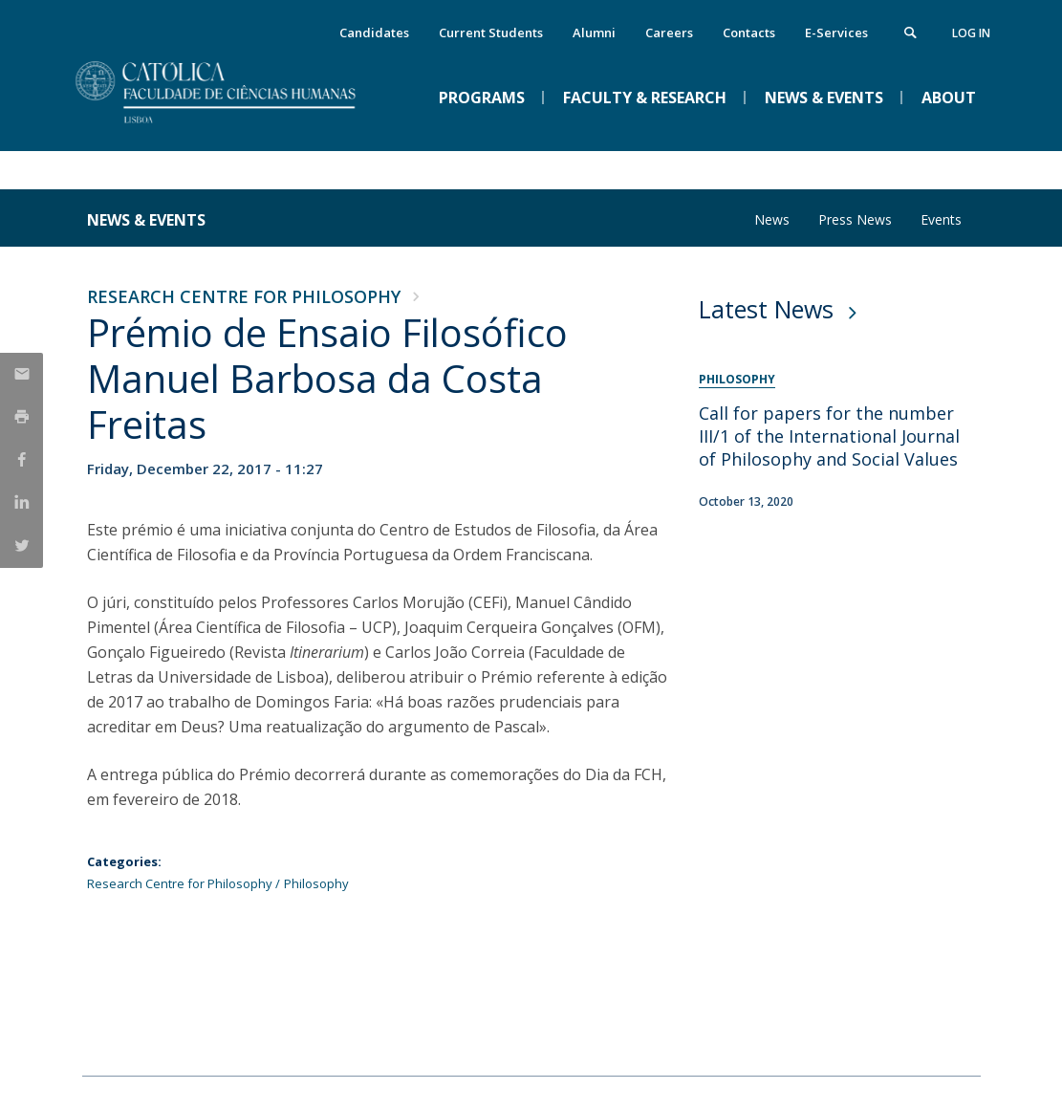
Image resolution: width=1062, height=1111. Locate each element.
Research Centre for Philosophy (244, 296)
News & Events (146, 219)
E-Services (836, 32)
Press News (855, 219)
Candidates (374, 32)
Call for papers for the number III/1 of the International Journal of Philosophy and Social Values (829, 436)
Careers (669, 32)
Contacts (749, 32)
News (772, 219)
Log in (971, 33)
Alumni (594, 32)
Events (941, 219)
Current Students (491, 32)
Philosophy (316, 883)
